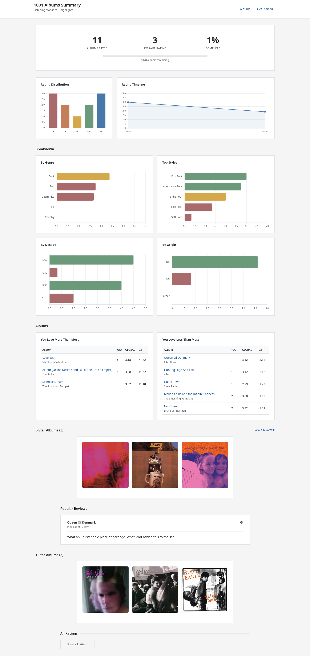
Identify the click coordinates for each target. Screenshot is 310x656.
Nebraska (170, 406)
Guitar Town (172, 382)
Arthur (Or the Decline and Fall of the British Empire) (77, 370)
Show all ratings (77, 644)
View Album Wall (264, 430)
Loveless (48, 358)
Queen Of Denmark (177, 358)
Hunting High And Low (179, 370)
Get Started (265, 9)
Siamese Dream (53, 382)
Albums (245, 9)
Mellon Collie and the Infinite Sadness (189, 394)
